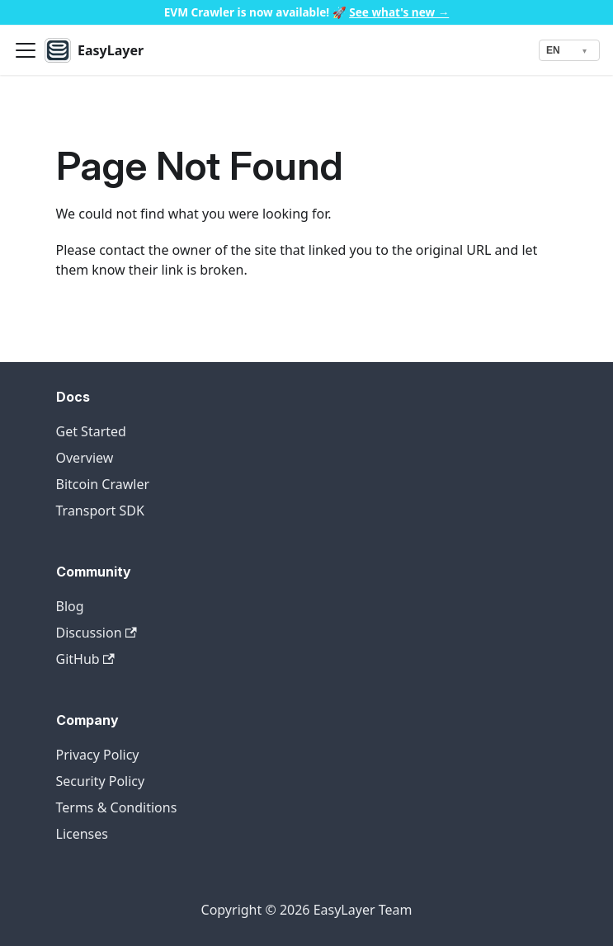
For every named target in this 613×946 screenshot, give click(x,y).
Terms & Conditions (116, 807)
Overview (85, 458)
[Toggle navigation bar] (25, 50)
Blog (70, 606)
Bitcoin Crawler (103, 484)
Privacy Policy (97, 755)
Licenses (82, 834)
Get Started (91, 431)
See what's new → (399, 12)
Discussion (96, 633)
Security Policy (100, 781)
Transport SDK (100, 510)
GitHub (85, 659)
